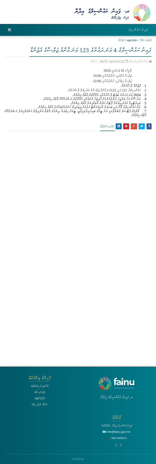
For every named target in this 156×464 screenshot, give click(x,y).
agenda (131, 40)
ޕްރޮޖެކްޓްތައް (39, 398)
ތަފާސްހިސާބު (39, 392)
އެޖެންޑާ (121, 40)
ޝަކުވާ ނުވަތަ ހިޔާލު (39, 404)
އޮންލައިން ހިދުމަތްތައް (39, 386)
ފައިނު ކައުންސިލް (138, 30)
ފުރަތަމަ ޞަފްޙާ (146, 40)
